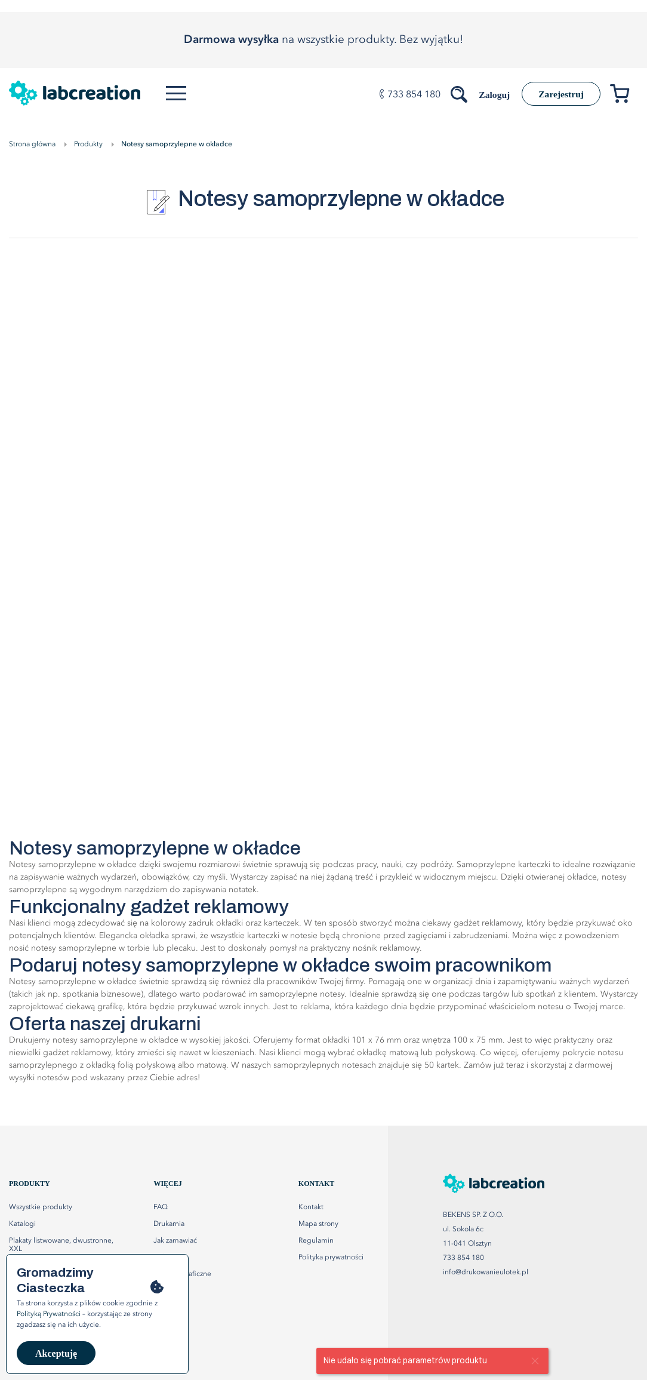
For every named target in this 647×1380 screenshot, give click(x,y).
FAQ (160, 1207)
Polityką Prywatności (49, 1314)
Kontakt (311, 1207)
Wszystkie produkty (40, 1207)
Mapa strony (318, 1224)
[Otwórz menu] (177, 93)
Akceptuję (56, 1353)
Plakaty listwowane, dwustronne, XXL (61, 1245)
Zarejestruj (559, 94)
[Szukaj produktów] (455, 92)
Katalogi (22, 1224)
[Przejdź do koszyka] (624, 96)
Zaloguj (490, 95)
